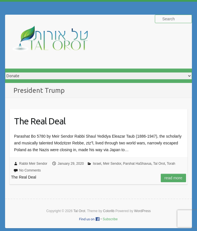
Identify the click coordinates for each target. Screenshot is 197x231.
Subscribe (110, 219)
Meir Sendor (112, 164)
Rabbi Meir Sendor (33, 164)
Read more (173, 178)
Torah (171, 164)
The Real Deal (39, 121)
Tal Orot (159, 164)
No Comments (30, 170)
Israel (97, 164)
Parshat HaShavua (137, 164)
